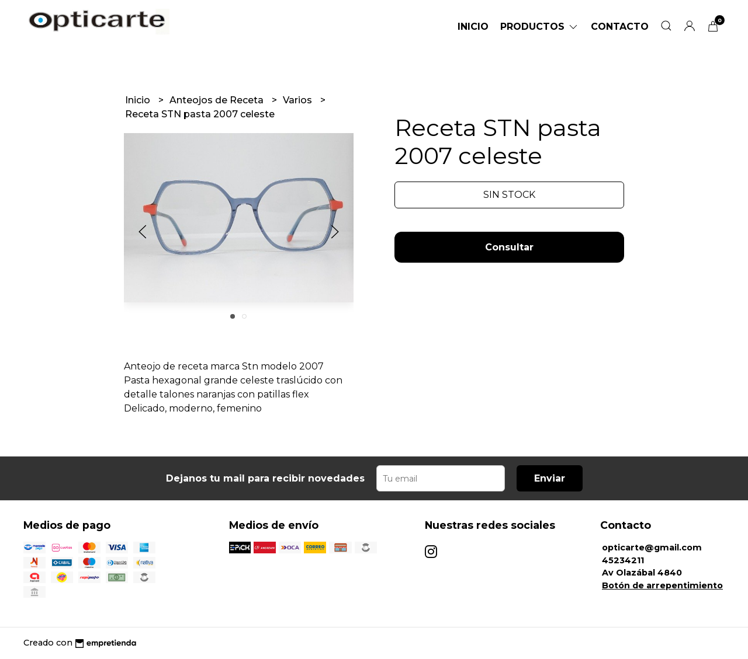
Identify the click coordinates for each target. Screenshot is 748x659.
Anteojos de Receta (217, 100)
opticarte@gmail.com (652, 547)
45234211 (623, 560)
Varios (298, 100)
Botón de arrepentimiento (662, 585)
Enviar (549, 478)
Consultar (509, 247)
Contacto (620, 26)
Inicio (473, 26)
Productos (539, 26)
